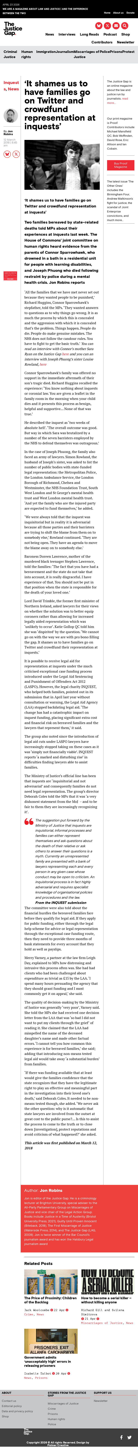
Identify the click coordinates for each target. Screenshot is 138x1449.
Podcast (110, 34)
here (65, 354)
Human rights (27, 54)
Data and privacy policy (17, 1411)
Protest (128, 52)
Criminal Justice (10, 54)
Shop (125, 34)
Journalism (65, 52)
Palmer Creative (58, 1445)
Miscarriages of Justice (86, 54)
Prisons (116, 52)
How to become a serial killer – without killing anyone (106, 1300)
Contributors (101, 42)
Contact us (9, 1401)
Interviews (67, 34)
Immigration (46, 52)
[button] (125, 26)
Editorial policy (12, 1406)
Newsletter (125, 42)
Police (105, 52)
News (49, 34)
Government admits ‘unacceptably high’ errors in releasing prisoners (47, 1361)
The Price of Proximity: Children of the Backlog (50, 1300)
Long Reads (89, 34)
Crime (28, 1314)
